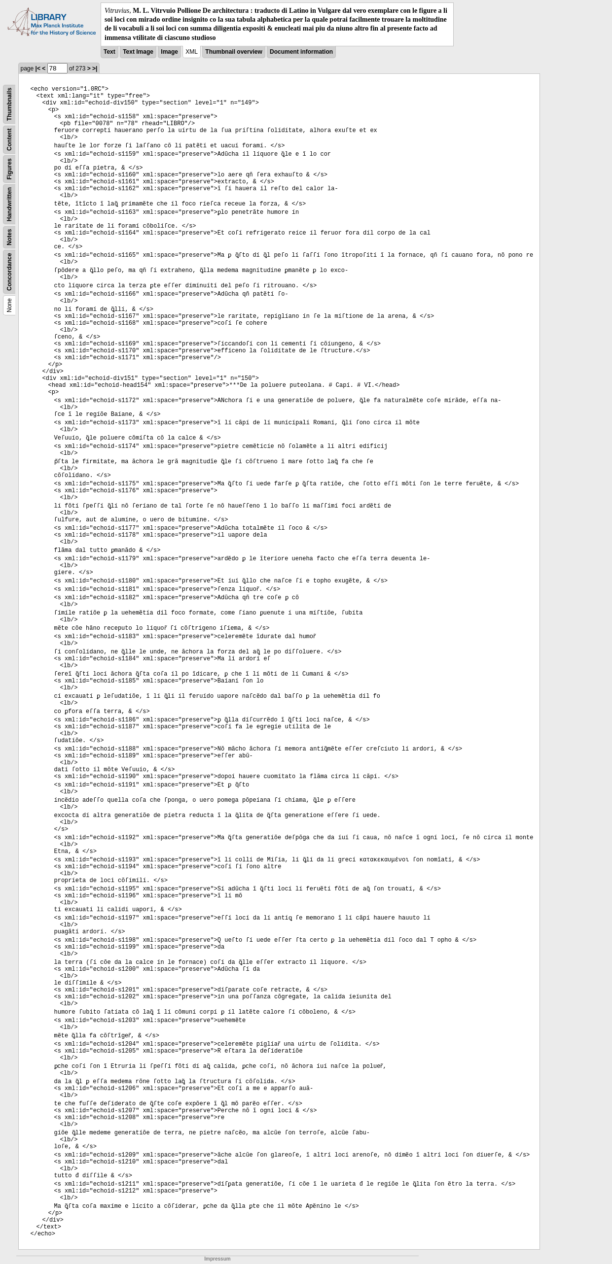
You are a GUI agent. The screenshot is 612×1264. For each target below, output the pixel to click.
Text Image (138, 51)
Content (9, 139)
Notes (9, 237)
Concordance (9, 272)
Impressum (217, 1259)
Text (109, 51)
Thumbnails (9, 104)
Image (169, 51)
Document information (301, 51)
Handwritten (9, 204)
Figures (9, 168)
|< (38, 68)
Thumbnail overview (233, 51)
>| (94, 68)
